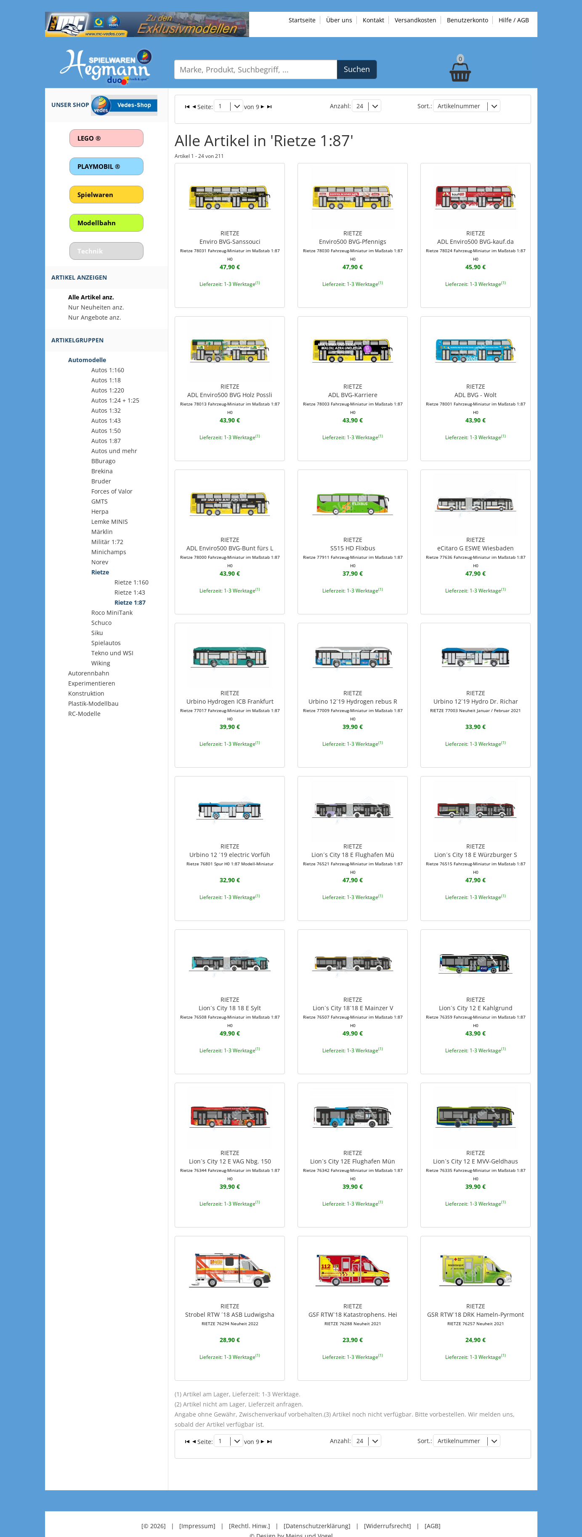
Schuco (101, 623)
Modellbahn (96, 223)
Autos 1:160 (107, 370)
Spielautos (106, 643)
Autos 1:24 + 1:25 (115, 400)
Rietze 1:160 (131, 582)
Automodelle (87, 360)
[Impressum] (197, 1503)
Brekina (102, 471)
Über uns (339, 20)
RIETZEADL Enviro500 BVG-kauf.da (476, 236)
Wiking (100, 663)
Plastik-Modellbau (93, 703)
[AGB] (433, 1503)
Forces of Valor (112, 491)
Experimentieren (91, 683)
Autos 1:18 (106, 380)
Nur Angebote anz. (94, 317)
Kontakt (373, 20)
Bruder (101, 481)
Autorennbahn (88, 673)
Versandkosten (415, 20)
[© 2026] (153, 1503)
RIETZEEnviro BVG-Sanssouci (230, 236)
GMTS (99, 501)
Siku (97, 633)
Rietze (100, 572)
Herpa (100, 511)
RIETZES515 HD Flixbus (353, 541)
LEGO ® (89, 138)
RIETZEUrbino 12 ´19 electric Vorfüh (230, 842)
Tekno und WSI (112, 653)
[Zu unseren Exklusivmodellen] (147, 24)
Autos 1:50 (106, 431)
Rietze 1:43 (129, 592)
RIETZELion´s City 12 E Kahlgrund (476, 998)
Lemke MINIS (109, 522)
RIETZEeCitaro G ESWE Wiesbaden (476, 541)
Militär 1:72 (107, 542)
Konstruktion (86, 693)
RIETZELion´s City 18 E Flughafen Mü (353, 846)
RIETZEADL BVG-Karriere (353, 389)
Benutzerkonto (467, 20)
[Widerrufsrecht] (387, 1503)
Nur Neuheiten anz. (96, 307)
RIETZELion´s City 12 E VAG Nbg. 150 (230, 1151)
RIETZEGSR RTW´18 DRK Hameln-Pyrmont (475, 1299)
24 (359, 105)
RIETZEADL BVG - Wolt (476, 389)
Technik (90, 251)
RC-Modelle (84, 714)
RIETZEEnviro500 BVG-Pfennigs (353, 236)
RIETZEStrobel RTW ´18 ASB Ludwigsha (229, 1299)
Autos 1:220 (107, 390)
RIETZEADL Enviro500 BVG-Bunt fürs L (230, 541)
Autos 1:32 (106, 410)
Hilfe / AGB (514, 20)
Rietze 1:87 (130, 602)
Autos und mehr (114, 451)
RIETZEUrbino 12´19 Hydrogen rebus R (353, 694)
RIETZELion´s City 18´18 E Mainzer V (353, 998)
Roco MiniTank (112, 612)
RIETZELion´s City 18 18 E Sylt (230, 998)
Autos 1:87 (106, 441)
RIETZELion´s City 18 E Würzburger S (476, 846)
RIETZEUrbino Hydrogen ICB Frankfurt (230, 694)
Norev (99, 562)
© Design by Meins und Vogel (291, 1513)
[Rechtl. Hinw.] (249, 1503)
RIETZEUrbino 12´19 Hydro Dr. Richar (475, 690)
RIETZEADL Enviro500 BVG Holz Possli (230, 389)
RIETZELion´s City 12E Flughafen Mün (353, 1151)
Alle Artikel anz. (91, 297)
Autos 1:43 (106, 420)
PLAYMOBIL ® (98, 166)
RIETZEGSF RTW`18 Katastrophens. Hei (352, 1299)
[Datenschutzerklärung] (317, 1503)
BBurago (103, 461)
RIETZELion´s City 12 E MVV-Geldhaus (476, 1151)
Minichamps (108, 552)
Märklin (102, 532)
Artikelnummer (459, 105)
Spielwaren (95, 194)
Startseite (302, 20)
